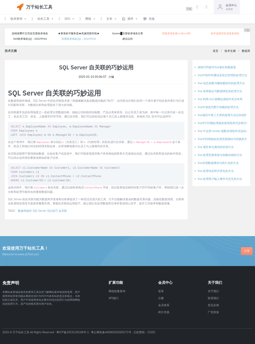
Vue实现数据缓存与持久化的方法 (218, 163)
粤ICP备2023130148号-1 (72, 332)
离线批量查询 (117, 291)
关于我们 (213, 291)
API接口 (114, 298)
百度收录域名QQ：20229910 (79, 38)
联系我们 (213, 298)
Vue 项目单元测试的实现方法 (216, 147)
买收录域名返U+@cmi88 (176, 33)
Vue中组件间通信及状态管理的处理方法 (222, 75)
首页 (215, 51)
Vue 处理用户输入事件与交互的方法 (220, 179)
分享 (247, 251)
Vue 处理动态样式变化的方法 (216, 171)
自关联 (63, 211)
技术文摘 (230, 51)
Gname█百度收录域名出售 (127, 33)
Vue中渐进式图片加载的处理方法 (218, 107)
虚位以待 (127, 38)
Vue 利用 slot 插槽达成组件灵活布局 (220, 99)
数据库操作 (25, 211)
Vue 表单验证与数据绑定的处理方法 (220, 91)
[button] (16, 19)
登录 (161, 291)
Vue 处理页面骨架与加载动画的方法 (220, 155)
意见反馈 (213, 305)
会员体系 (163, 305)
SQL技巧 (52, 211)
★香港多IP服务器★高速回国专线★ (78, 33)
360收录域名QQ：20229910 (30, 38)
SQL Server (39, 211)
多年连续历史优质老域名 (225, 33)
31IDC (151, 332)
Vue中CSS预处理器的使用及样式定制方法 (223, 123)
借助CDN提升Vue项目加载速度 (217, 67)
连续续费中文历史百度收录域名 (30, 33)
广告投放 (213, 312)
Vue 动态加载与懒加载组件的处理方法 (221, 83)
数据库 (246, 51)
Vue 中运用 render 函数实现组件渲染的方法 (225, 131)
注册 (161, 298)
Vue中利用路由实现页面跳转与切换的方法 (224, 139)
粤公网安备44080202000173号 (111, 332)
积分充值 (163, 312)
